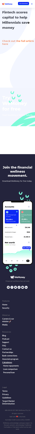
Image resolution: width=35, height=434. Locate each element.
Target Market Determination (8, 402)
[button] (31, 4)
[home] (7, 4)
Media (5, 325)
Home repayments (11, 366)
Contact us (7, 349)
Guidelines (6, 398)
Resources (6, 332)
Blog (4, 335)
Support (5, 342)
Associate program (10, 359)
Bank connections (9, 356)
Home (4, 304)
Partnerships (7, 352)
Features (6, 301)
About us (6, 315)
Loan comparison (10, 369)
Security (5, 308)
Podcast (5, 339)
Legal (4, 387)
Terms (4, 391)
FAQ (4, 345)
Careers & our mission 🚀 (8, 320)
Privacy (5, 394)
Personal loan (9, 372)
